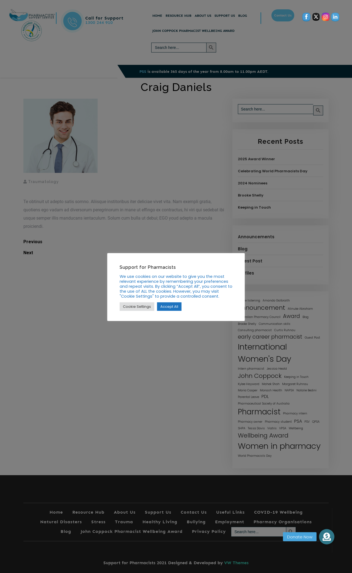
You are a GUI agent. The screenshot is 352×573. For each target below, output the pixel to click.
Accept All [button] (169, 306)
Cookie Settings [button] (137, 306)
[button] (326, 536)
